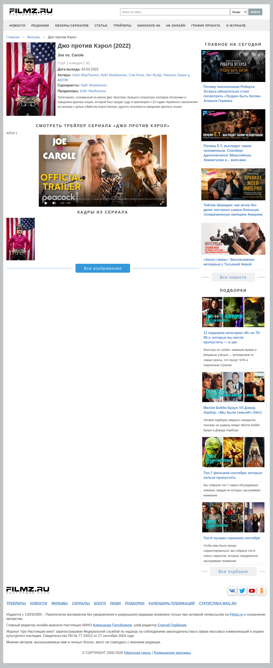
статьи (100, 25)
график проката (205, 25)
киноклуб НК (148, 25)
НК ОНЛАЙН (175, 25)
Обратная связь (137, 653)
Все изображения (103, 268)
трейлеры (122, 25)
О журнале (236, 25)
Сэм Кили (136, 75)
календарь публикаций (172, 603)
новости (17, 25)
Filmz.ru (236, 614)
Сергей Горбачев (172, 625)
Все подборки (233, 571)
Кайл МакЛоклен (86, 75)
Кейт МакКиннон (114, 75)
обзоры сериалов (72, 25)
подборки (134, 603)
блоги (100, 603)
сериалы (81, 603)
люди (115, 603)
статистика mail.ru (218, 603)
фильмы (59, 603)
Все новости (233, 277)
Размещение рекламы (172, 653)
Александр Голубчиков (112, 625)
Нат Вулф (153, 75)
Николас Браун (175, 75)
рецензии (40, 25)
